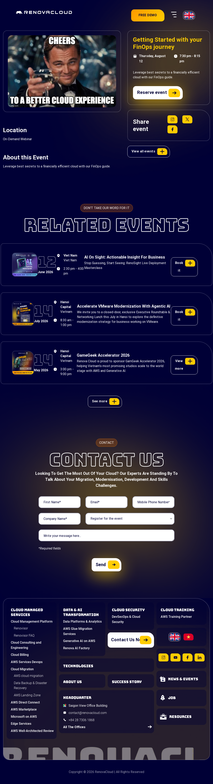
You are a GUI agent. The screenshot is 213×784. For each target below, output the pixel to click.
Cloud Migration (22, 669)
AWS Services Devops (27, 662)
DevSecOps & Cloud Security (126, 619)
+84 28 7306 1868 (81, 720)
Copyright (76, 772)
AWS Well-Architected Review (32, 731)
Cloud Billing (20, 655)
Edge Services (21, 724)
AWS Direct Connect (25, 702)
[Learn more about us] (83, 681)
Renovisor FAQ (24, 635)
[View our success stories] (132, 681)
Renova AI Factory (76, 648)
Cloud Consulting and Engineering (26, 645)
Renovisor (21, 628)
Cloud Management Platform (32, 621)
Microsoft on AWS (24, 717)
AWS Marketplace (24, 709)
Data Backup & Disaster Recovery (30, 685)
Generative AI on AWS (79, 641)
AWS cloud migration (28, 676)
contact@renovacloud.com (88, 713)
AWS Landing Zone (27, 695)
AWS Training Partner (176, 617)
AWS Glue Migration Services (77, 631)
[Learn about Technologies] (107, 666)
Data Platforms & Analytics (82, 621)
